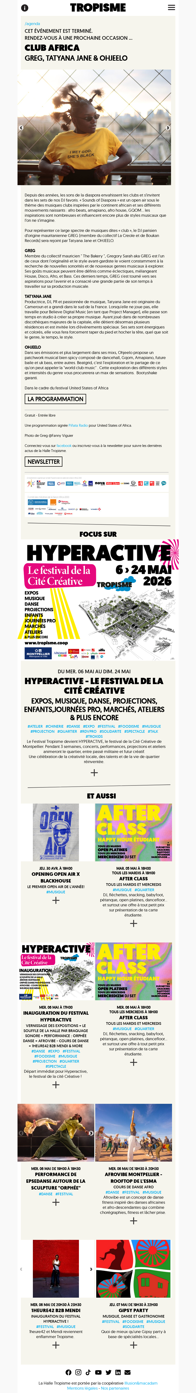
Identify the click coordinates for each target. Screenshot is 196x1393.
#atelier (35, 726)
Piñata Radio (79, 425)
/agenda (32, 23)
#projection (42, 731)
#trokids (94, 736)
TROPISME (98, 8)
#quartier (67, 731)
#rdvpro (88, 731)
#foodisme (128, 726)
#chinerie (55, 726)
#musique (151, 726)
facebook (64, 445)
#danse (73, 726)
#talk (153, 731)
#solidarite (110, 731)
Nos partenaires (115, 1388)
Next (167, 127)
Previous (20, 127)
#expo (89, 726)
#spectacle (134, 731)
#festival (106, 726)
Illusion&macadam (141, 1383)
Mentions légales (82, 1388)
